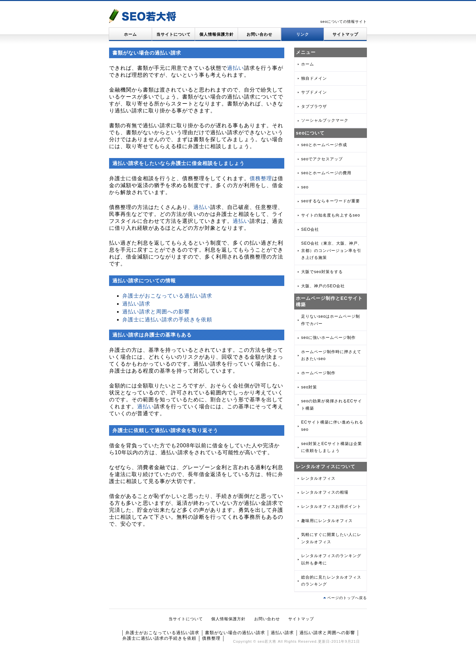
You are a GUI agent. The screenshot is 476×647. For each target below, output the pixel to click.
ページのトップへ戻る (347, 598)
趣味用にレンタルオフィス (327, 520)
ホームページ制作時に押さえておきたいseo (331, 355)
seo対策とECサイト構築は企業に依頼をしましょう (331, 447)
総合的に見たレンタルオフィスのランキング (331, 581)
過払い (235, 68)
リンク (302, 34)
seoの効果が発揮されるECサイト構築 (331, 405)
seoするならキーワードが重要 (330, 201)
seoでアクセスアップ (322, 159)
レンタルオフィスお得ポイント (331, 506)
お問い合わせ (259, 34)
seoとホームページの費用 (326, 173)
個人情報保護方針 (216, 34)
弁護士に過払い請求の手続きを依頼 (167, 319)
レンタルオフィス (318, 478)
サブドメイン (314, 92)
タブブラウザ (314, 106)
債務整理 (261, 178)
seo (304, 187)
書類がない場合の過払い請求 (235, 632)
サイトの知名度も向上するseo (330, 215)
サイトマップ (345, 34)
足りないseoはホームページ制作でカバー (330, 320)
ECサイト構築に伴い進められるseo (332, 426)
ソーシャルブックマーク (324, 120)
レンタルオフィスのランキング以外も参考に (331, 559)
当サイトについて (173, 34)
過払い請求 (136, 303)
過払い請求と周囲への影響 (156, 311)
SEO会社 (310, 229)
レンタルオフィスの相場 (324, 492)
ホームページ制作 (318, 373)
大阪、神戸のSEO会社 (323, 286)
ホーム (130, 34)
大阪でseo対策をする (322, 271)
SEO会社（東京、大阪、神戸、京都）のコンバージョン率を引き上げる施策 (331, 250)
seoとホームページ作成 (324, 144)
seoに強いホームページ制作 (328, 337)
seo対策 (309, 387)
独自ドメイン (314, 78)
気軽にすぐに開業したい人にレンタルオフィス (331, 538)
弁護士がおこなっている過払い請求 (167, 296)
